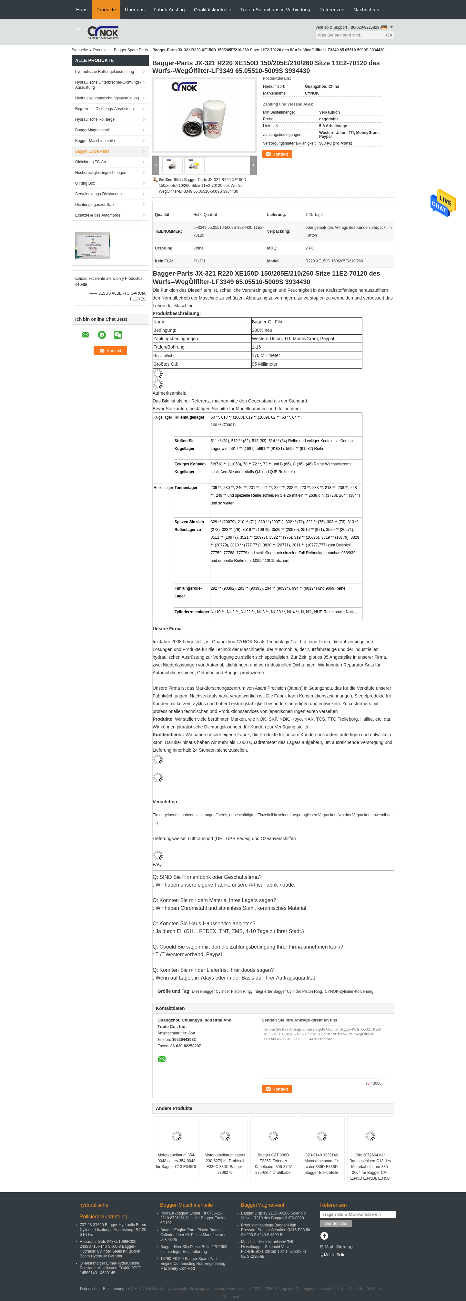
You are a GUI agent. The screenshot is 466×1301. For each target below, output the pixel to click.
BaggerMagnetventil (92, 130)
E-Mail (326, 1246)
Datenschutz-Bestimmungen (104, 1288)
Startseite (80, 50)
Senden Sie (336, 1223)
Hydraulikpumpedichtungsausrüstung (107, 98)
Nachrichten (366, 9)
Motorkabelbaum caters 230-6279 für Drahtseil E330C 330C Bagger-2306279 (225, 1164)
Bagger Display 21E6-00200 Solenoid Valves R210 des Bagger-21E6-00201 (273, 1215)
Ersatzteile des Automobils (98, 215)
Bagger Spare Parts (131, 50)
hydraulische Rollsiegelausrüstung (104, 71)
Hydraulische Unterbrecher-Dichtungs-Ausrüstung (108, 85)
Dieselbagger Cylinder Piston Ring (221, 991)
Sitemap (344, 1246)
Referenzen (332, 9)
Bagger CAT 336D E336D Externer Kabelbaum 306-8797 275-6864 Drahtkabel (273, 1164)
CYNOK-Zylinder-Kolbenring (349, 991)
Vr (78, 29)
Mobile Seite (332, 1255)
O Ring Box (85, 183)
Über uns (135, 9)
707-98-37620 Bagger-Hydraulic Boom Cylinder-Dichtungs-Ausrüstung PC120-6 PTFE (113, 1230)
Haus (81, 9)
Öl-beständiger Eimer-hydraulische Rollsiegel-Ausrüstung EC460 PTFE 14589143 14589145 (110, 1268)
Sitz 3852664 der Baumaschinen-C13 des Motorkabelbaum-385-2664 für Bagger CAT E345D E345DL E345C (370, 1167)
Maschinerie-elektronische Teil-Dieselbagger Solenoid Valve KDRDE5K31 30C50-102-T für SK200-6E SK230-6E (274, 1249)
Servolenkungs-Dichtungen (98, 194)
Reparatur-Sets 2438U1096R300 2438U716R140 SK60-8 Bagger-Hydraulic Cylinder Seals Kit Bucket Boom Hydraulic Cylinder (110, 1248)
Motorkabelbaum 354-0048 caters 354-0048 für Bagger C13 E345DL (176, 1161)
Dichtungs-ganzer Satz (94, 204)
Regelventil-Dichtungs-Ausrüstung (104, 109)
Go (389, 35)
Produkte (106, 9)
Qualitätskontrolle (212, 9)
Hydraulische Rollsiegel (95, 119)
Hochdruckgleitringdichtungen (100, 172)
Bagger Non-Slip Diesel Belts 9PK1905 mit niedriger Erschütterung (193, 1249)
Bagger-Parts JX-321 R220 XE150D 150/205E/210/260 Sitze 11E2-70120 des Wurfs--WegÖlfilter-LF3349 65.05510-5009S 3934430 (202, 186)
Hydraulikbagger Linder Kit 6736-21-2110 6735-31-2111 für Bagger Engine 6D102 (193, 1218)
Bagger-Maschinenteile (95, 140)
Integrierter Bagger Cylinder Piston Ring (288, 991)
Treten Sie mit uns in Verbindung (275, 9)
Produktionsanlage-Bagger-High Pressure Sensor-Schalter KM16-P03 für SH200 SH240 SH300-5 (275, 1230)
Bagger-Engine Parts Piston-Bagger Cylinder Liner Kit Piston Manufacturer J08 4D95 (193, 1235)
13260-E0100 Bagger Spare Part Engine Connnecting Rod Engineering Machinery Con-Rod (192, 1263)
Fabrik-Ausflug (169, 9)
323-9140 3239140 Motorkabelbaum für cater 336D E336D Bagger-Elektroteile (322, 1164)
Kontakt (280, 154)
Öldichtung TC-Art (90, 162)
